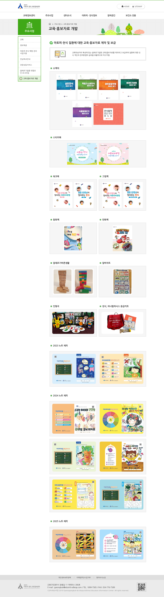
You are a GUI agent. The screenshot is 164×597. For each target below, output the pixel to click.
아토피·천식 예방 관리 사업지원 (28, 52)
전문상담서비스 (26, 65)
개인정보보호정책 (64, 577)
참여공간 (111, 15)
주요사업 (49, 15)
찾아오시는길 (101, 577)
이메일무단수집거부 (83, 577)
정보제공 (23, 45)
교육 (21, 39)
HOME (127, 6)
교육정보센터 (29, 15)
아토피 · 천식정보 (89, 15)
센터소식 (67, 15)
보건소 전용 (131, 15)
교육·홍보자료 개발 (70, 24)
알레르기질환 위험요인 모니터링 (28, 72)
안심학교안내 (25, 59)
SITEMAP (138, 6)
